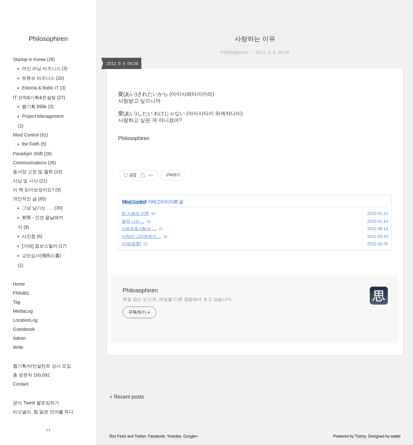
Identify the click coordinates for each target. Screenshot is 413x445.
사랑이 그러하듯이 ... (141, 236)
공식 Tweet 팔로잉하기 (36, 402)
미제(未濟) (131, 243)
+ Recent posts (126, 396)
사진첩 (31, 236)
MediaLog (23, 311)
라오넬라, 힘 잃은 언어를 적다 (43, 411)
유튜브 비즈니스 (42, 78)
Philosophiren (48, 38)
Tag (16, 302)
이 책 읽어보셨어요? (37, 189)
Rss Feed (117, 436)
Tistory (360, 436)
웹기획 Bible (37, 106)
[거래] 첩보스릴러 (43, 245)
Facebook (156, 436)
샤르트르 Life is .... (139, 228)
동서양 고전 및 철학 (37, 171)
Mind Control (30, 134)
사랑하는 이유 (255, 38)
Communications (34, 162)
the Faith (33, 144)
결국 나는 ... (133, 221)
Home (19, 284)
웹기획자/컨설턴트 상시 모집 (42, 366)
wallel (395, 436)
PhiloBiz (21, 293)
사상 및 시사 (30, 180)
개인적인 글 (29, 198)
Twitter (140, 436)
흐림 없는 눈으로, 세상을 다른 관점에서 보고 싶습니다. (177, 299)
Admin (19, 338)
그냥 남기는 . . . (42, 207)
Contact (20, 384)
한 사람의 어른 (135, 213)
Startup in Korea (34, 59)
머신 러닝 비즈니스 (44, 68)
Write (18, 347)
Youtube (174, 436)
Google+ (190, 436)
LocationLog (25, 320)
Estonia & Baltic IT (43, 87)
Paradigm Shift (32, 153)
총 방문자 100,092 (31, 375)
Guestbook (24, 329)
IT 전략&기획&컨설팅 (39, 97)
